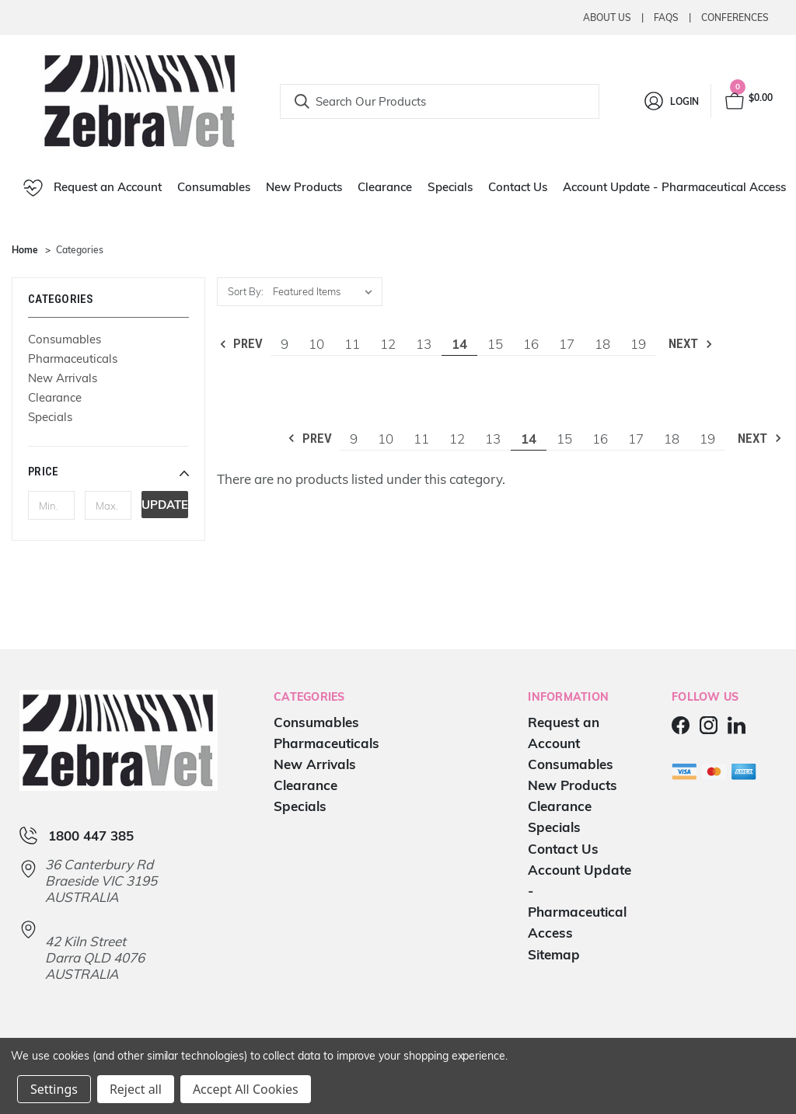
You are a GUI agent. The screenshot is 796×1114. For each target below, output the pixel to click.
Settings (54, 1089)
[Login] (670, 101)
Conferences (735, 17)
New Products (304, 186)
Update (164, 504)
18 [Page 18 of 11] (602, 344)
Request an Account (92, 188)
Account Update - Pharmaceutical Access (674, 186)
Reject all (136, 1089)
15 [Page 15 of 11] (495, 344)
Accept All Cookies (245, 1089)
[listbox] (326, 291)
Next (691, 344)
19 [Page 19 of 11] (638, 344)
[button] (108, 471)
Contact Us (517, 186)
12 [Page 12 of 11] (388, 344)
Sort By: (246, 291)
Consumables (213, 186)
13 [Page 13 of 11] (423, 344)
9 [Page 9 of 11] (284, 344)
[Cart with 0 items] (748, 101)
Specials (450, 186)
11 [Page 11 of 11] (352, 344)
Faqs (666, 17)
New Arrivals (62, 378)
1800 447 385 (91, 835)
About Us (607, 17)
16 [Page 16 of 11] (531, 344)
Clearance (385, 186)
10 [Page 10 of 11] (316, 344)
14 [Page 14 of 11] (459, 344)
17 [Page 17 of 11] (566, 344)
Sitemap (554, 954)
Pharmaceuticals (72, 358)
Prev (241, 344)
